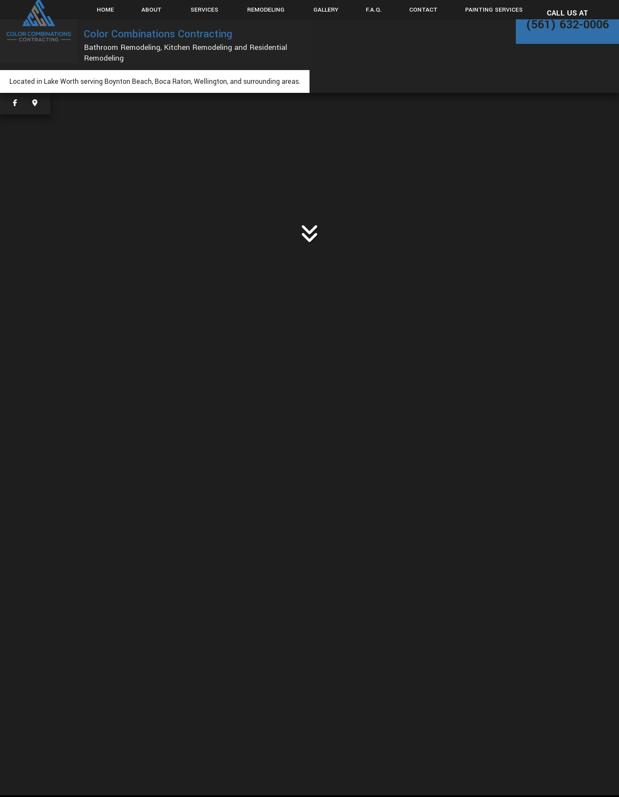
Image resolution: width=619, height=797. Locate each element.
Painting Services (494, 10)
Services (204, 10)
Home (105, 10)
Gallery (325, 10)
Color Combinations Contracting (158, 34)
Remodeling (266, 10)
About (151, 10)
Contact (423, 10)
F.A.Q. (374, 10)
